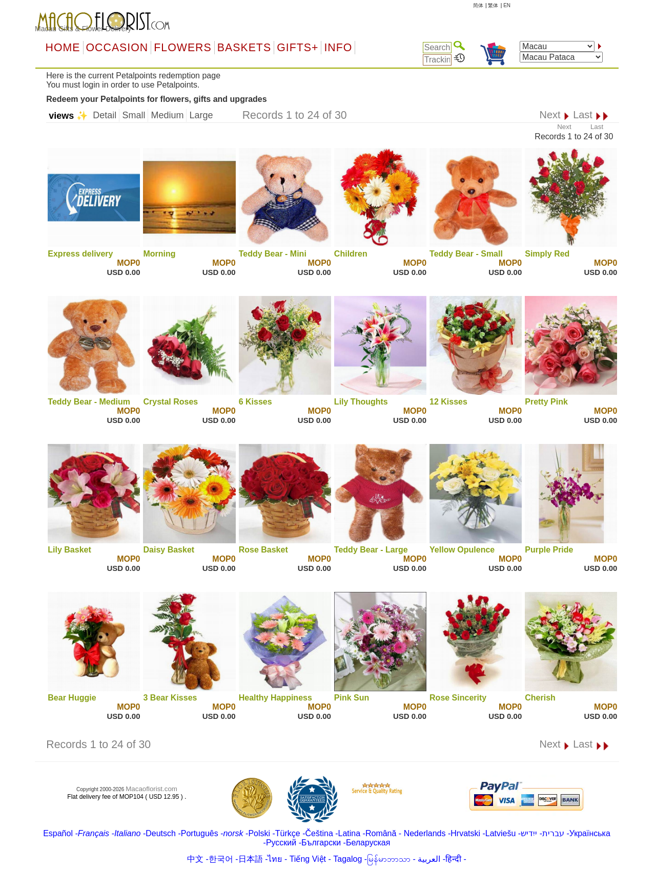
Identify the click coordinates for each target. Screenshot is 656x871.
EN (506, 5)
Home (63, 47)
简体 (478, 5)
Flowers (182, 47)
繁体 (493, 5)
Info (338, 47)
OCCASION (117, 47)
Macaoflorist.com (151, 789)
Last (596, 127)
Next (564, 127)
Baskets (244, 47)
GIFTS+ (297, 47)
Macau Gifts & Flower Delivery (83, 29)
